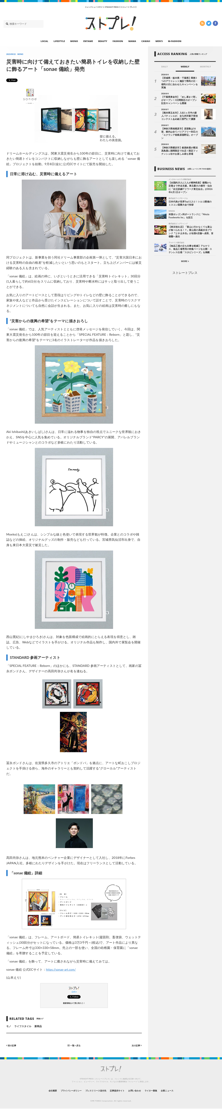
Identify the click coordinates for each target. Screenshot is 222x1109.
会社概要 (43, 1090)
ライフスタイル (22, 1026)
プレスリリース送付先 (93, 1090)
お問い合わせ (138, 1090)
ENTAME (88, 41)
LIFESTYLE (59, 41)
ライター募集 (157, 1090)
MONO (74, 41)
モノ (8, 1026)
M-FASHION (174, 41)
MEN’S (159, 41)
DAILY (164, 66)
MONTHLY (205, 66)
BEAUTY (102, 41)
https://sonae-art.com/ (62, 969)
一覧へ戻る (74, 1045)
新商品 (38, 1026)
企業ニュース (176, 1090)
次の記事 (136, 1045)
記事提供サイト (118, 1090)
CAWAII (145, 41)
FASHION (118, 41)
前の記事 (12, 1045)
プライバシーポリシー (64, 1090)
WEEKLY (185, 66)
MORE (185, 256)
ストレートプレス (184, 268)
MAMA (132, 41)
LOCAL (44, 41)
